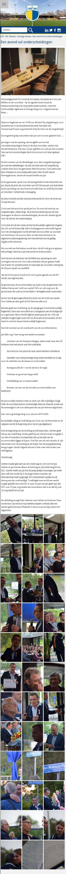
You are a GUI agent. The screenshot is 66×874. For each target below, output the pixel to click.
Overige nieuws (24, 36)
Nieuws (12, 36)
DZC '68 (4, 36)
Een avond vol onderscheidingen (47, 36)
